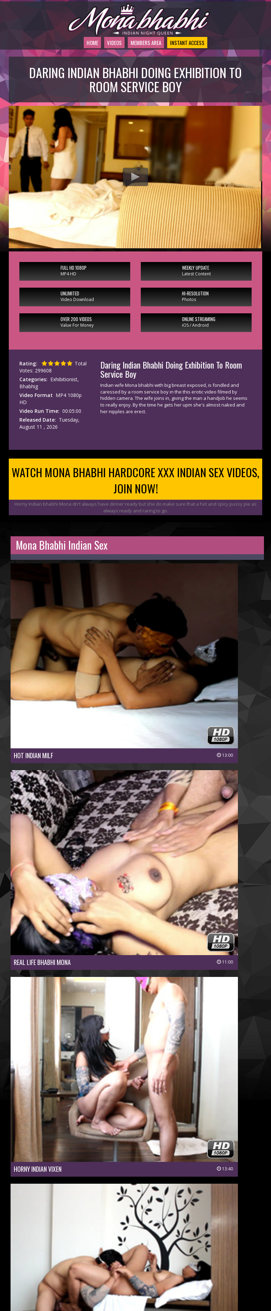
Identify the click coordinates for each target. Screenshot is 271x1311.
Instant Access (191, 60)
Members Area (139, 60)
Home (74, 60)
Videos (100, 60)
